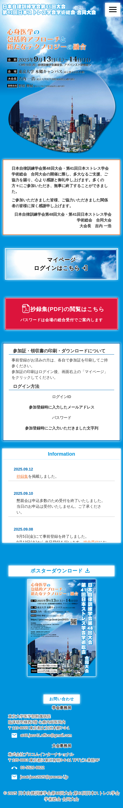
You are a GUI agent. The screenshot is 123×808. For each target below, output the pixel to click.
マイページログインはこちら (61, 264)
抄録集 (22, 476)
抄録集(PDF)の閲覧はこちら (62, 314)
